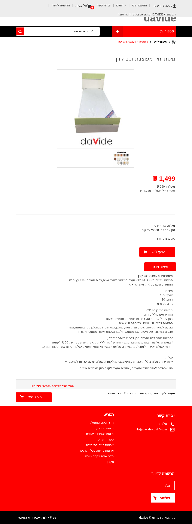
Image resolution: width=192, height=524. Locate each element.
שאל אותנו (115, 393)
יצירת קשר (100, 5)
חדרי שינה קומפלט (101, 422)
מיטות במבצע (105, 428)
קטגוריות (144, 31)
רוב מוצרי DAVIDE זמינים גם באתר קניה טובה (147, 14)
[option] (120, 158)
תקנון (110, 461)
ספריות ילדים (105, 439)
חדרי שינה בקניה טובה (99, 456)
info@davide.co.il (146, 429)
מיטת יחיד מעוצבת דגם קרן (133, 41)
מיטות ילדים (160, 41)
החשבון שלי (136, 5)
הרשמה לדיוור (58, 5)
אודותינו (118, 5)
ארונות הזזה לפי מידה (100, 445)
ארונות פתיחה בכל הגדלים (97, 450)
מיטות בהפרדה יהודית (100, 434)
